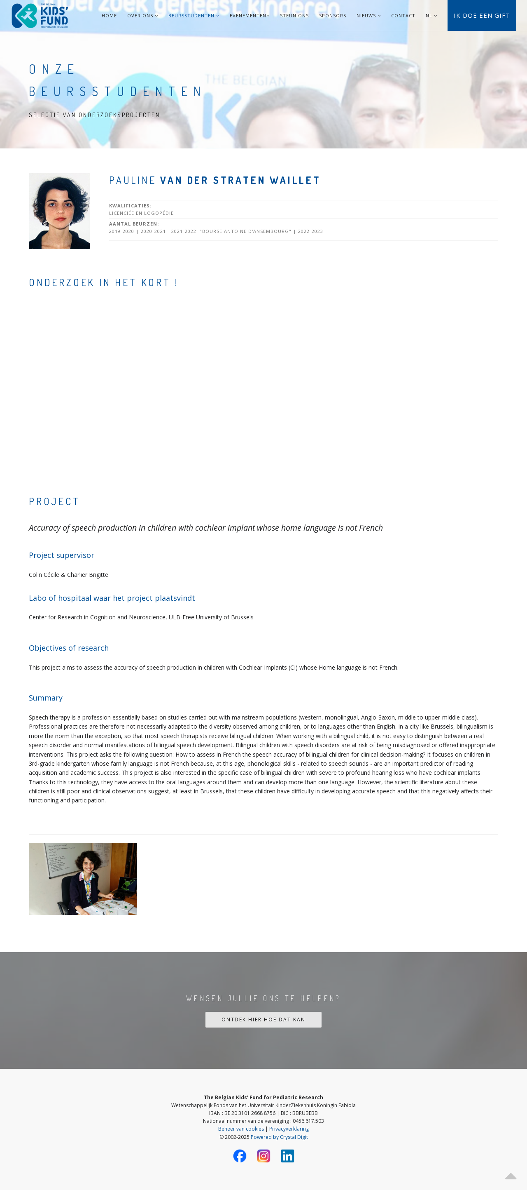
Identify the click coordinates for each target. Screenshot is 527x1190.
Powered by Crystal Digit (279, 1137)
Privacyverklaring (289, 1128)
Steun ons (294, 15)
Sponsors (332, 15)
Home (109, 15)
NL (429, 15)
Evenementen (250, 15)
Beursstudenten (193, 15)
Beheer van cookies (241, 1128)
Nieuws (369, 15)
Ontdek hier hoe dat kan (263, 1019)
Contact (403, 15)
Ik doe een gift (482, 15)
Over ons (142, 15)
